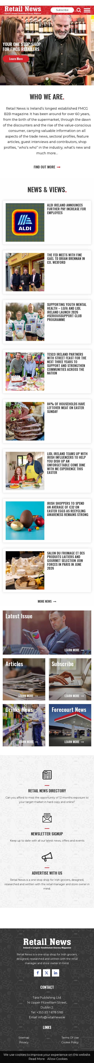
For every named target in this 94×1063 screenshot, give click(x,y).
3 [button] (52, 79)
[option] (47, 50)
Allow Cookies (57, 1059)
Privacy (24, 1042)
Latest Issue (20, 617)
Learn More (73, 650)
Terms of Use (69, 1037)
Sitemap (24, 1037)
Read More (37, 1059)
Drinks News (19, 711)
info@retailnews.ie (51, 1017)
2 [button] (47, 79)
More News (47, 596)
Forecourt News (69, 711)
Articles (14, 665)
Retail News (23, 10)
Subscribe (62, 10)
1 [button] (42, 79)
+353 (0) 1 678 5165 (50, 1013)
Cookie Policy (69, 1042)
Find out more (47, 167)
